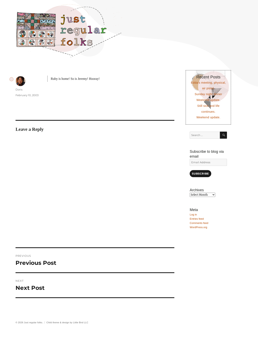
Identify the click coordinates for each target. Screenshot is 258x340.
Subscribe (200, 173)
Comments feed (199, 223)
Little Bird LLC (80, 322)
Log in (193, 214)
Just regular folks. (33, 322)
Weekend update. (208, 100)
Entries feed (197, 218)
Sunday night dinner (208, 94)
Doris (19, 89)
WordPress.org (198, 227)
